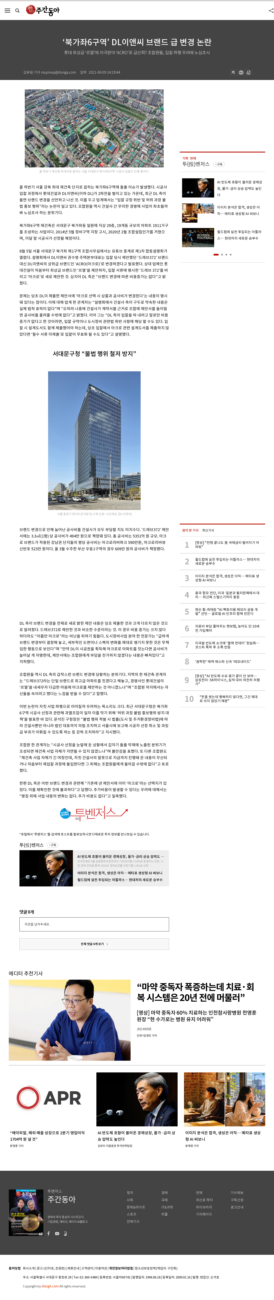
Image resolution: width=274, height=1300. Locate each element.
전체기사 (133, 1222)
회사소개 (29, 1268)
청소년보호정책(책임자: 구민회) (156, 1268)
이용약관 (101, 1268)
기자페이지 (204, 1214)
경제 (164, 1193)
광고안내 (237, 1207)
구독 (53, 845)
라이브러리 (204, 1207)
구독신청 (237, 1200)
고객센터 (87, 1268)
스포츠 (131, 1214)
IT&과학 (167, 1207)
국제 (164, 1200)
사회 (130, 1200)
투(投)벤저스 (31, 845)
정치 (130, 1193)
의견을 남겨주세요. (37, 924)
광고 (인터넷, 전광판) (51, 1268)
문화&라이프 (136, 1207)
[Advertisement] (83, 585)
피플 (164, 1214)
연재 (199, 1193)
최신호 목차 (204, 1200)
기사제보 (237, 1193)
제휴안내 (73, 1268)
